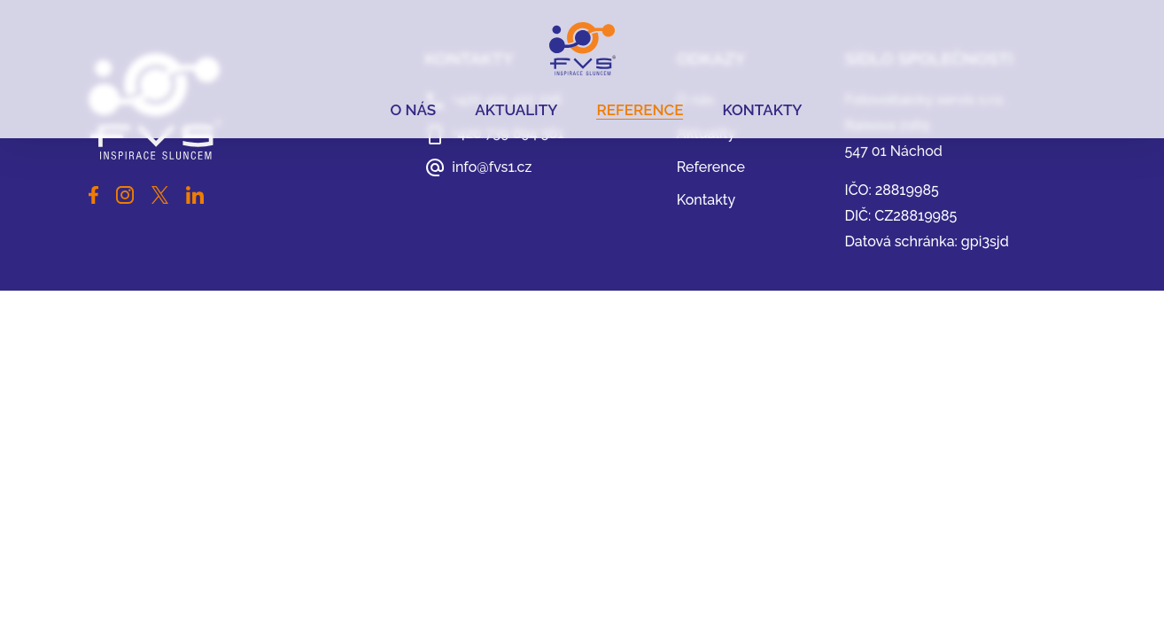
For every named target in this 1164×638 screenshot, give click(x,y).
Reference (639, 110)
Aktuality (516, 110)
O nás (413, 110)
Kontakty (763, 110)
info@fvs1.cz (492, 167)
